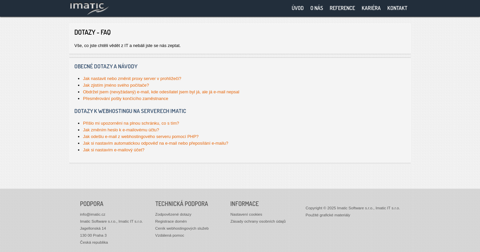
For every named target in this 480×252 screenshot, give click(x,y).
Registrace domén (171, 221)
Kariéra (371, 8)
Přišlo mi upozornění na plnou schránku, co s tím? (131, 123)
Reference (342, 8)
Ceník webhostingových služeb (182, 228)
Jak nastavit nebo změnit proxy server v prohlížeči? (132, 78)
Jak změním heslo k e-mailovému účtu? (121, 129)
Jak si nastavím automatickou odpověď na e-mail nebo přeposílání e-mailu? (155, 143)
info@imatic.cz (92, 214)
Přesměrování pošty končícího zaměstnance (125, 98)
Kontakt (397, 8)
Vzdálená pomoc (169, 235)
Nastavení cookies (246, 214)
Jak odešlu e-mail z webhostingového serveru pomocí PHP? (141, 136)
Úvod (298, 8)
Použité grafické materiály (328, 215)
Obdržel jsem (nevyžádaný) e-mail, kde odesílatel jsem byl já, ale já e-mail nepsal (161, 91)
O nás (316, 8)
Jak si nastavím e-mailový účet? (113, 149)
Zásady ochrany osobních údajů (258, 221)
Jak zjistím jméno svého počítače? (116, 85)
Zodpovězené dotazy (173, 214)
